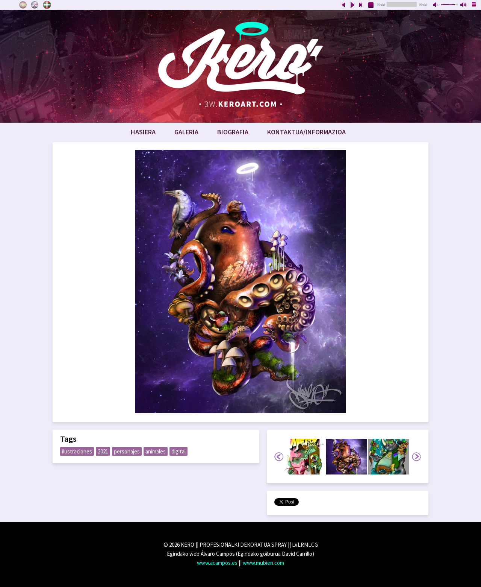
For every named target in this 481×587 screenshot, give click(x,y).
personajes (127, 451)
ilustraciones (77, 451)
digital (178, 451)
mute (436, 5)
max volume (463, 5)
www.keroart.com (240, 66)
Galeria (186, 132)
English (35, 5)
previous (343, 5)
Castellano (23, 5)
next (360, 5)
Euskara (47, 5)
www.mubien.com (263, 562)
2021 (103, 451)
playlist (474, 5)
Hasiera (143, 132)
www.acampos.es (217, 562)
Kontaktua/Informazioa (306, 132)
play (352, 5)
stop (371, 5)
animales (155, 451)
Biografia (232, 132)
